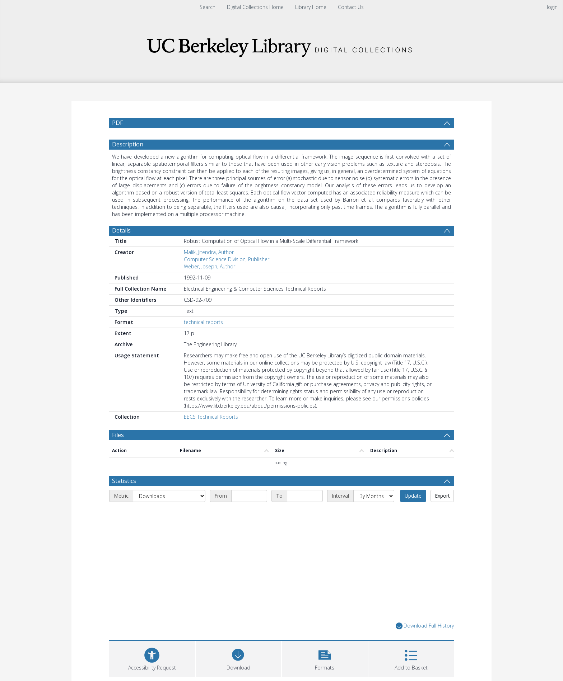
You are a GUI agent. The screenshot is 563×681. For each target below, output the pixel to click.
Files (118, 435)
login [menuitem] (552, 7)
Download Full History (425, 626)
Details (121, 230)
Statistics (124, 481)
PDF (117, 123)
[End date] (305, 496)
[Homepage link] (281, 45)
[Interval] (373, 496)
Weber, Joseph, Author (209, 266)
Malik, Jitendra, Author (209, 252)
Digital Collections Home (255, 7)
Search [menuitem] (207, 7)
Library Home (310, 7)
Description (127, 144)
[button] (325, 658)
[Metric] (169, 496)
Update (413, 495)
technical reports (203, 322)
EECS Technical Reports (211, 416)
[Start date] (249, 496)
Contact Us (351, 7)
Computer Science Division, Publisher (226, 259)
